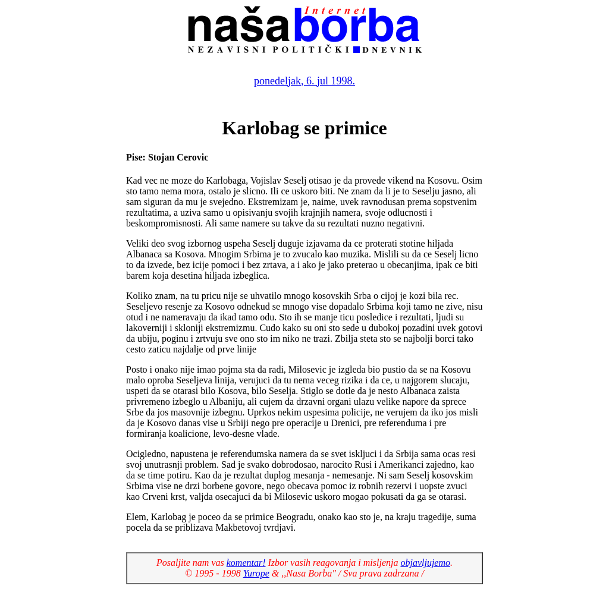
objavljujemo (425, 562)
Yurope (256, 573)
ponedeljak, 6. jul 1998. (304, 81)
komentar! (246, 562)
